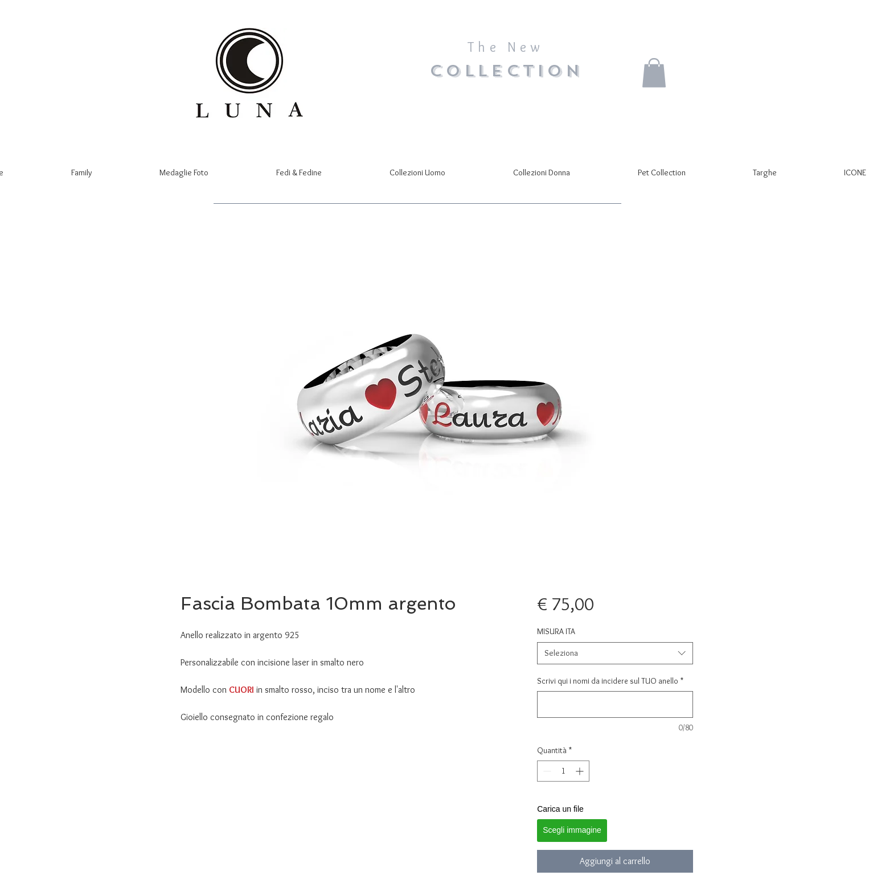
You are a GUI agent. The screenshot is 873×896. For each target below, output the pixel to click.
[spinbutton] (563, 771)
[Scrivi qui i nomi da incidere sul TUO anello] (615, 704)
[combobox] (614, 653)
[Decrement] (546, 771)
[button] (654, 72)
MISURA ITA (556, 631)
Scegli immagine (572, 830)
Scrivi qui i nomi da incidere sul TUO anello (610, 681)
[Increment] (580, 771)
